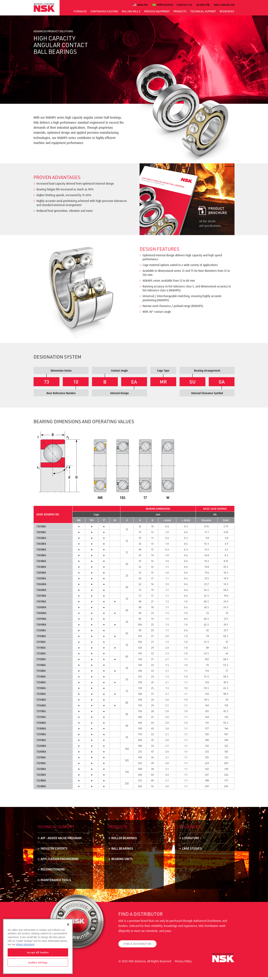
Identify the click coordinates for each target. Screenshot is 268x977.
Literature (190, 838)
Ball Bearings (122, 848)
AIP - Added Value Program (61, 838)
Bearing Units (122, 859)
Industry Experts (54, 848)
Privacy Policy (183, 961)
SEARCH (203, 5)
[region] (38, 946)
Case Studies (192, 848)
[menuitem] (141, 5)
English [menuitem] (142, 5)
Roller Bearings (124, 838)
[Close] (68, 924)
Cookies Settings (38, 962)
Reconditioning (53, 869)
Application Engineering (60, 859)
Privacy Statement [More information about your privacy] (25, 944)
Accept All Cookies (38, 952)
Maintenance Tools (56, 880)
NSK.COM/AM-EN (224, 5)
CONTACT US (184, 5)
